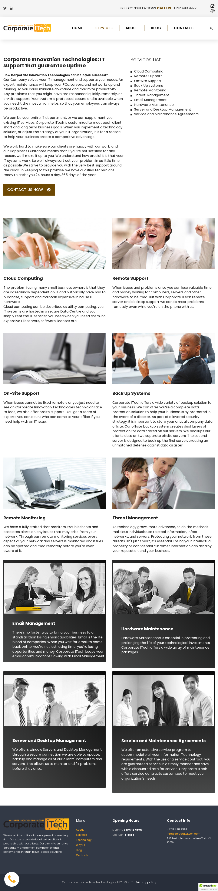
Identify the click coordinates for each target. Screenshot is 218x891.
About (80, 829)
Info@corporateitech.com (183, 834)
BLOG (156, 28)
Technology (84, 840)
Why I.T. (81, 845)
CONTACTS (184, 28)
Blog (79, 850)
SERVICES (104, 28)
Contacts (82, 855)
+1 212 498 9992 (184, 8)
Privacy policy (145, 882)
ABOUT (132, 28)
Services (81, 835)
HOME (77, 28)
